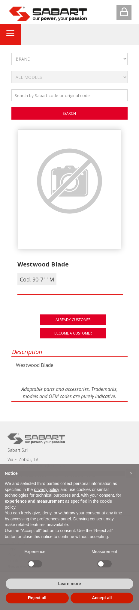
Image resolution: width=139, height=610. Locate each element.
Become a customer (73, 333)
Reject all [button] (37, 597)
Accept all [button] (102, 597)
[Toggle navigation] (10, 34)
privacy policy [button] (46, 489)
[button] (131, 473)
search (69, 113)
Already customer (73, 319)
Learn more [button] (69, 583)
